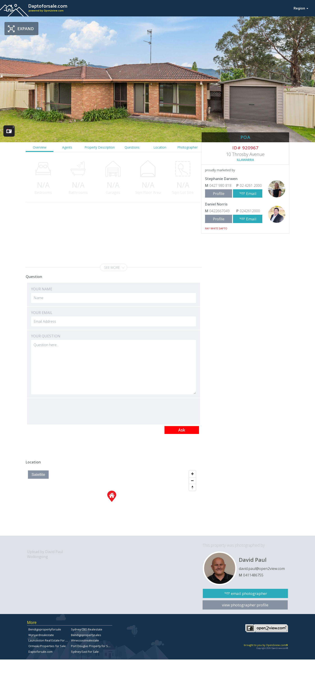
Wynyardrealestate (41, 635)
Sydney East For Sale (85, 652)
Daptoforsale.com (40, 652)
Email (251, 193)
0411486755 (253, 575)
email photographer (249, 593)
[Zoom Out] (192, 480)
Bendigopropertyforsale (44, 629)
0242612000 (250, 210)
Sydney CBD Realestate (86, 629)
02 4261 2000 (251, 185)
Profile (218, 193)
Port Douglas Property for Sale (91, 646)
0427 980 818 (220, 185)
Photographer (187, 147)
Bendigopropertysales (86, 635)
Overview (39, 147)
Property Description (99, 147)
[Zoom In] (192, 473)
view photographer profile (245, 604)
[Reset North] (192, 487)
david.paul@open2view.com (262, 568)
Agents (67, 147)
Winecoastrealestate (85, 640)
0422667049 (219, 210)
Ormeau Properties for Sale (47, 646)
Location (159, 147)
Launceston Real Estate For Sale (49, 640)
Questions (132, 147)
